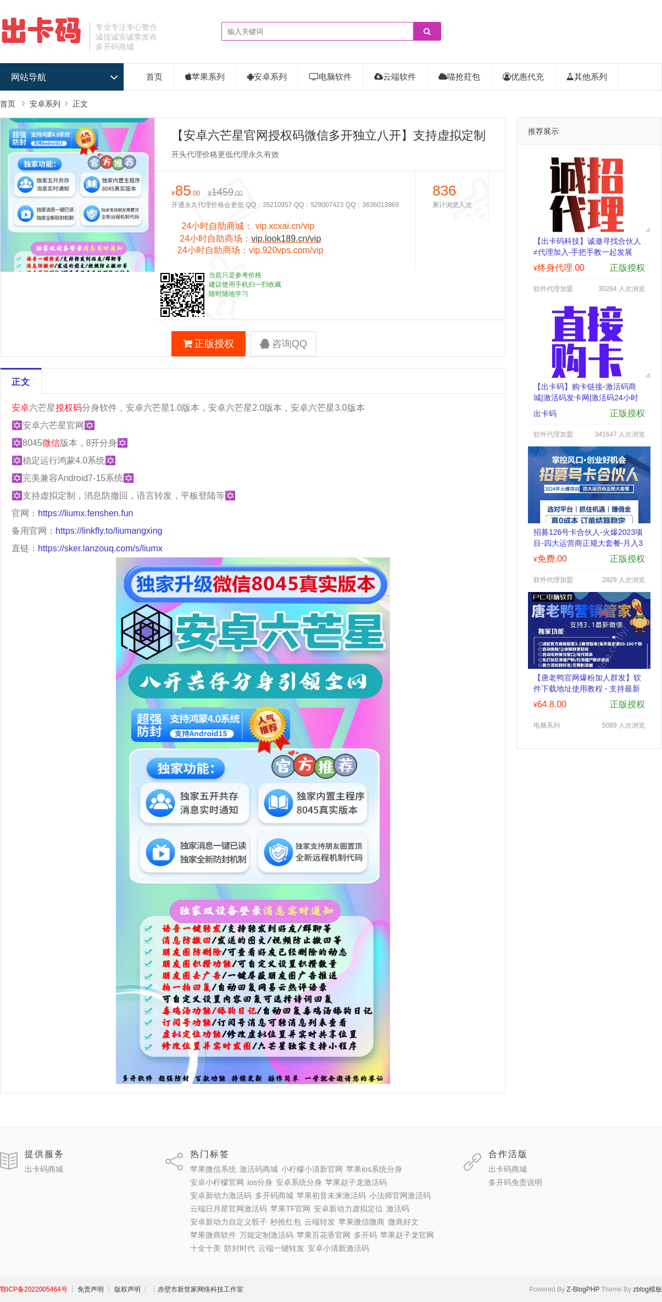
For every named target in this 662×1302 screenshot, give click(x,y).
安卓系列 (267, 76)
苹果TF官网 (290, 1208)
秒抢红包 (285, 1221)
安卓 (20, 407)
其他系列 (586, 76)
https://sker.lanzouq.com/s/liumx (100, 548)
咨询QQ (283, 343)
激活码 (397, 1208)
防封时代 (239, 1248)
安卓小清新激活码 (338, 1248)
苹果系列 (205, 76)
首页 (154, 76)
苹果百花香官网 (324, 1235)
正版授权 (208, 343)
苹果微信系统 (213, 1169)
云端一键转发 (281, 1248)
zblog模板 (647, 1289)
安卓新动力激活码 (221, 1195)
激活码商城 (259, 1169)
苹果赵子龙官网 (407, 1235)
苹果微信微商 (361, 1221)
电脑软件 (330, 76)
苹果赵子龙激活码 (356, 1182)
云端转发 (319, 1221)
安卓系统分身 (299, 1182)
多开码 (365, 1235)
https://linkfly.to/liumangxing (108, 530)
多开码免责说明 (515, 1182)
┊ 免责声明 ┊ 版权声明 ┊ (109, 1289)
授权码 (68, 407)
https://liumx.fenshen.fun (85, 513)
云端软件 (395, 76)
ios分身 (259, 1182)
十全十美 (205, 1248)
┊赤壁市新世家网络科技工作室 (197, 1289)
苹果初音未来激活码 (331, 1195)
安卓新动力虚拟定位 (348, 1208)
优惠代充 (523, 76)
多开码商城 (274, 1195)
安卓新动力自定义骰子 (228, 1221)
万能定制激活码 (266, 1235)
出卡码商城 (44, 1169)
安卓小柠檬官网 (217, 1182)
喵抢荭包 (459, 76)
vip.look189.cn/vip (286, 238)
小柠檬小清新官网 (312, 1169)
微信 (51, 443)
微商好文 (403, 1221)
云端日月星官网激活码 (228, 1208)
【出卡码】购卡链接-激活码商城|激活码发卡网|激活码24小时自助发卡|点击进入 (585, 397)
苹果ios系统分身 (374, 1169)
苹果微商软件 (213, 1235)
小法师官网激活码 (400, 1195)
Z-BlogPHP (582, 1289)
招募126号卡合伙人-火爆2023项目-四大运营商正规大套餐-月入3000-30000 (588, 543)
